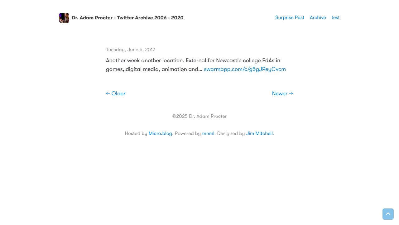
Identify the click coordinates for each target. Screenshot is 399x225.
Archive (318, 17)
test (335, 17)
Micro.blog (160, 133)
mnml (208, 133)
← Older (116, 94)
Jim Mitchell (259, 133)
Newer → (282, 94)
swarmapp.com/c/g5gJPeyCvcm (245, 69)
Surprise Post (290, 17)
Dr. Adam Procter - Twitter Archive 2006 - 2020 (121, 18)
